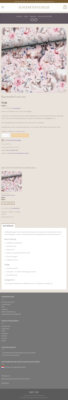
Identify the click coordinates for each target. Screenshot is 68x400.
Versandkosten (17, 108)
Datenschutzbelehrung (8, 311)
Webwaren (33, 16)
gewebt (27, 153)
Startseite (19, 16)
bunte (16, 153)
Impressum (4, 309)
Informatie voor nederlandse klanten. (13, 367)
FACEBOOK (5, 383)
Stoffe (26, 16)
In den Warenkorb (20, 135)
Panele (3, 340)
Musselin (4, 338)
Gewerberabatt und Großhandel (11, 314)
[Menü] (2, 7)
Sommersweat (5, 326)
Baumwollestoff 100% (45, 16)
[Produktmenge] (5, 135)
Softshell (4, 336)
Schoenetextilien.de (34, 7)
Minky (3, 331)
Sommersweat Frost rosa (8, 195)
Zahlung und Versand (7, 302)
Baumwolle (11, 153)
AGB (2, 307)
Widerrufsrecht (6, 304)
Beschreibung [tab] (8, 226)
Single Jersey (5, 328)
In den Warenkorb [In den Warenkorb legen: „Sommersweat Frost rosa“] (8, 203)
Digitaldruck (21, 153)
